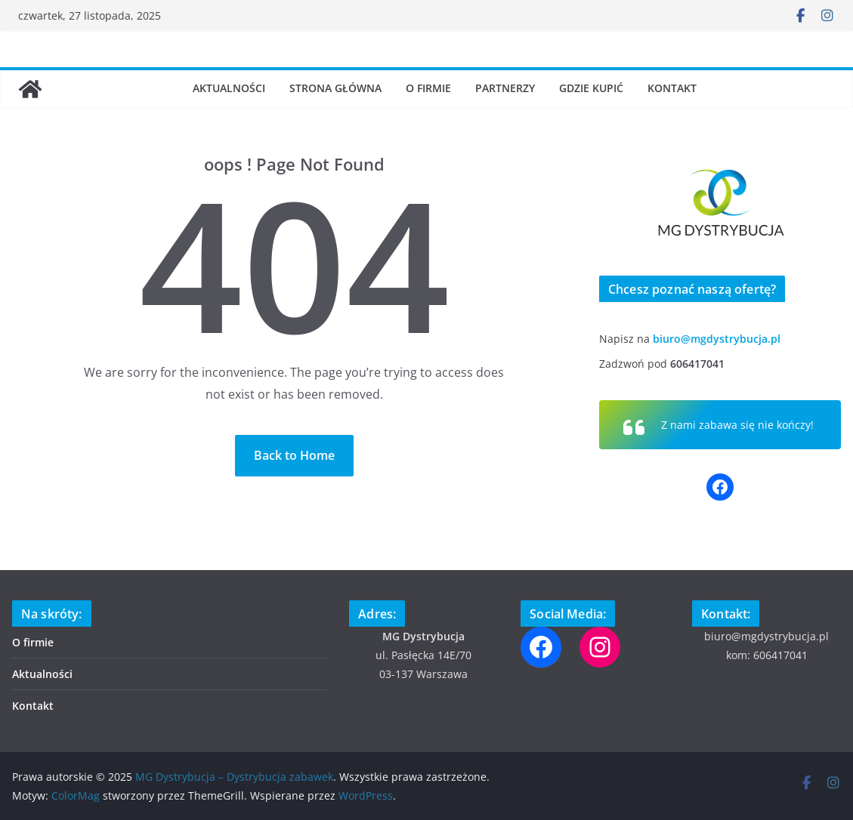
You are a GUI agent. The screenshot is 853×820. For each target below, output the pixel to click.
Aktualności (229, 88)
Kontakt (672, 88)
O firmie (428, 88)
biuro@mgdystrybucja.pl (716, 338)
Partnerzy (505, 88)
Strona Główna (335, 88)
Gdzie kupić (591, 88)
